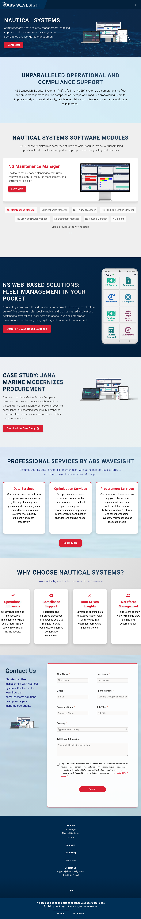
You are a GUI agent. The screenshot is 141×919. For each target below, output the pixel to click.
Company (70, 846)
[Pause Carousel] (70, 234)
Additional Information (68, 740)
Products (70, 826)
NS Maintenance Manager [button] (21, 210)
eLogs (70, 838)
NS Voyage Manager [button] (96, 218)
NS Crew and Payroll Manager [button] (32, 218)
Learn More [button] (70, 544)
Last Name (102, 675)
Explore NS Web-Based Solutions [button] (27, 330)
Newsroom (70, 861)
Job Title (101, 708)
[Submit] (92, 790)
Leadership (70, 853)
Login (70, 891)
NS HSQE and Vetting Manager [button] (118, 210)
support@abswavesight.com (70, 872)
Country (61, 724)
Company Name (65, 708)
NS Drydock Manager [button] (84, 210)
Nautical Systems (70, 834)
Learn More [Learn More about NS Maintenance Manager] (17, 189)
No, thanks (78, 913)
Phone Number (104, 692)
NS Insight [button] (118, 218)
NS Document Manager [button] (66, 218)
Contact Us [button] (14, 45)
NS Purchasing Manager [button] (54, 210)
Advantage (70, 830)
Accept (60, 913)
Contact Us (70, 869)
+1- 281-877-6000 (70, 876)
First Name (62, 675)
